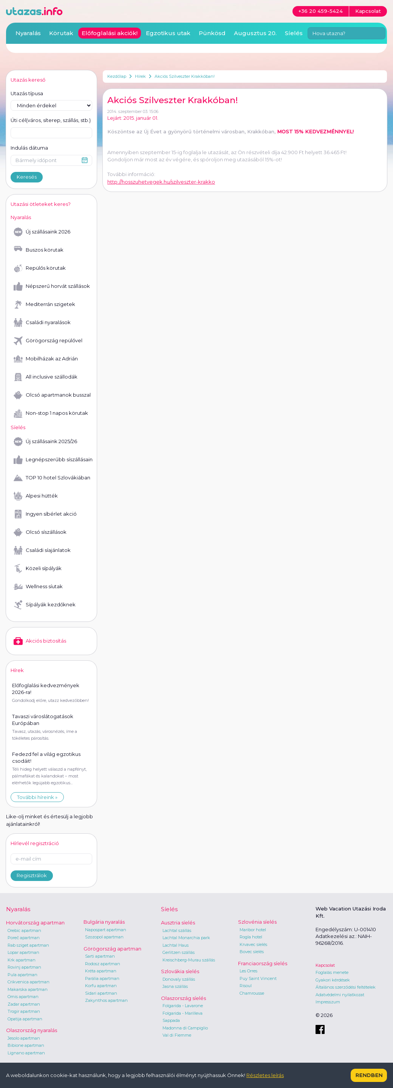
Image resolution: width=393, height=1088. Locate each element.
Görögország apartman (112, 949)
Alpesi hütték (36, 496)
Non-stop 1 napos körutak (51, 413)
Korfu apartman (101, 985)
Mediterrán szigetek (44, 304)
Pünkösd (212, 33)
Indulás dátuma (29, 148)
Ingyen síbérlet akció (45, 514)
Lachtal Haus (175, 945)
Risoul (246, 985)
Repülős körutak (40, 268)
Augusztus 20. (255, 33)
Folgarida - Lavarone (182, 1005)
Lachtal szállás (176, 930)
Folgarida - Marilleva (182, 1013)
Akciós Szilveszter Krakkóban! (185, 76)
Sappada (171, 1020)
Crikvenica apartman (29, 981)
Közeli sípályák (38, 568)
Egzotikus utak (168, 33)
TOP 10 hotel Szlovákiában (52, 477)
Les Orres (248, 971)
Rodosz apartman (102, 963)
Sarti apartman (100, 956)
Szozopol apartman (104, 937)
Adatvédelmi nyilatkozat (340, 994)
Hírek (140, 76)
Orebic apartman (24, 930)
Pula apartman (22, 974)
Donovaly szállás (178, 979)
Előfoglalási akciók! (110, 33)
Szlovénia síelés (257, 922)
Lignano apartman (26, 1053)
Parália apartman (102, 978)
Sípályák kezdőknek (45, 604)
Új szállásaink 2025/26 (45, 441)
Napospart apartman (105, 929)
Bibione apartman (26, 1045)
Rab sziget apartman (28, 945)
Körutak (61, 33)
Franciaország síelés (262, 963)
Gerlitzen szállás (178, 952)
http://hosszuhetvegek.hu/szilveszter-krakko (161, 182)
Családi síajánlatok (42, 550)
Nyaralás (28, 33)
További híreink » (37, 797)
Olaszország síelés (183, 998)
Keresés (27, 177)
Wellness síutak (38, 586)
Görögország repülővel (48, 340)
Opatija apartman (25, 1019)
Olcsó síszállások (40, 532)
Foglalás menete (332, 972)
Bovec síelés (252, 951)
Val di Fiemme (176, 1035)
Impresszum (328, 1002)
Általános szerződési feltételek (346, 987)
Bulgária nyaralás (104, 922)
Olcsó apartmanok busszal (52, 395)
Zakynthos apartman (106, 1000)
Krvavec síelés (253, 944)
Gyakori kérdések (333, 980)
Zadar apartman (24, 1004)
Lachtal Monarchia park (186, 937)
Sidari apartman (101, 993)
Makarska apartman (28, 989)
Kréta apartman (100, 971)
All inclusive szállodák (45, 377)
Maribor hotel (253, 929)
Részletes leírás (265, 1075)
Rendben (368, 1075)
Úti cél (51, 120)
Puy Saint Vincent (258, 978)
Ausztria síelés (178, 923)
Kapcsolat (325, 965)
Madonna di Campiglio (185, 1028)
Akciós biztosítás (40, 641)
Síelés (294, 33)
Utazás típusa (27, 93)
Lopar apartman (23, 952)
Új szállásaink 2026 (42, 231)
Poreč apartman (24, 937)
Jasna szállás (175, 986)
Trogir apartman (24, 1011)
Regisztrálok (32, 875)
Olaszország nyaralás (31, 1030)
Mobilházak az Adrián (46, 358)
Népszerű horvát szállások (52, 286)
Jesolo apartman (24, 1038)
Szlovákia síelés (180, 971)
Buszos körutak (38, 250)
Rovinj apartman (24, 967)
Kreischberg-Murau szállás (188, 960)
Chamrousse (252, 993)
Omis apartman (23, 996)
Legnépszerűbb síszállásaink (53, 459)
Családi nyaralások (42, 322)
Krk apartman (22, 960)
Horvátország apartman (35, 923)
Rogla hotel (251, 937)
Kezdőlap (116, 76)
